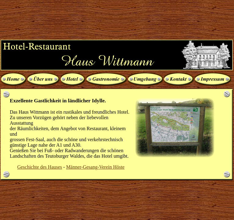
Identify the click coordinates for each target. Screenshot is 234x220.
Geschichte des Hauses (39, 167)
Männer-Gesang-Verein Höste (95, 167)
